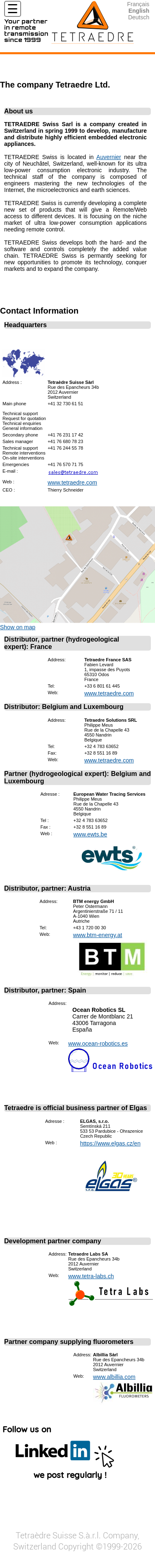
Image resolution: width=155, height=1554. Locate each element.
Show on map (18, 627)
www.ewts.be (90, 834)
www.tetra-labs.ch (91, 1276)
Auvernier (108, 157)
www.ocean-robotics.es (98, 1043)
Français (138, 4)
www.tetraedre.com (72, 482)
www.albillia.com (114, 1377)
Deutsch (138, 17)
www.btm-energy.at (97, 935)
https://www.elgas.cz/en (110, 1143)
